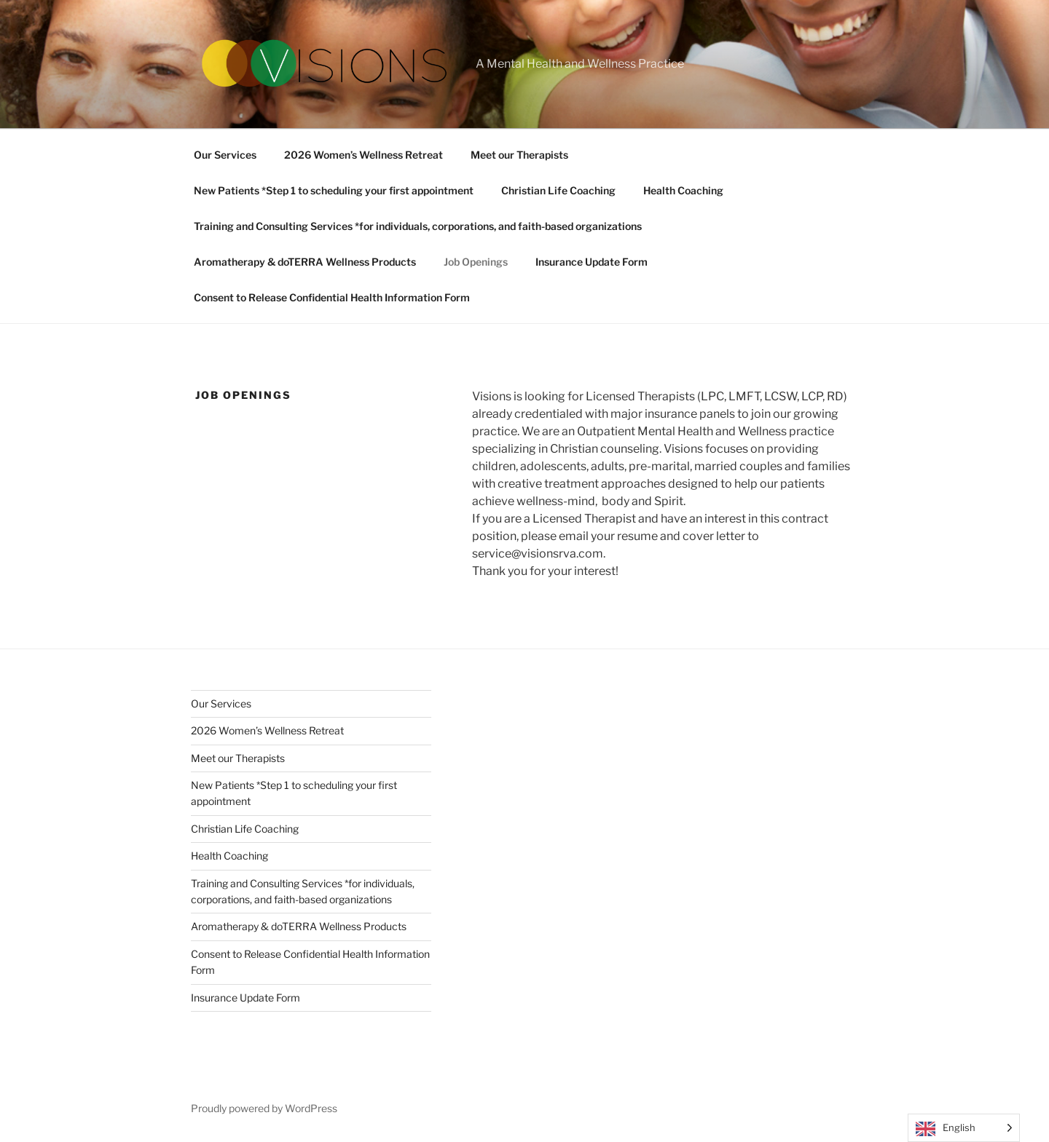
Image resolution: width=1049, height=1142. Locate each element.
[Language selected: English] (964, 1128)
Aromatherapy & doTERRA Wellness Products (305, 261)
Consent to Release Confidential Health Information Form (332, 297)
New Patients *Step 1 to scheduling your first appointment (334, 190)
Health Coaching (683, 190)
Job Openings (476, 261)
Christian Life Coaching (558, 190)
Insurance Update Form (591, 261)
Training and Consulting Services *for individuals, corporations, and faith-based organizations (418, 226)
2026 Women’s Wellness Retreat (363, 154)
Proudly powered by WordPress (264, 1108)
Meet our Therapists (519, 154)
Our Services (225, 154)
